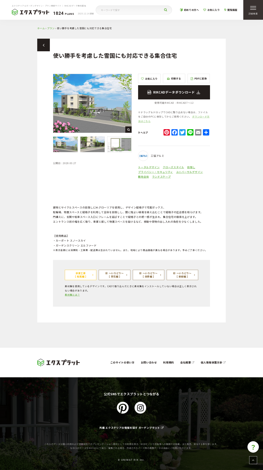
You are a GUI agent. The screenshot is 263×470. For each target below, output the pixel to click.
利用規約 (168, 362)
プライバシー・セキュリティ (155, 172)
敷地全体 (143, 176)
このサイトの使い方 (122, 362)
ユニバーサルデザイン (189, 172)
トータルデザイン (149, 167)
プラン (51, 28)
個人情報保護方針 (213, 362)
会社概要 (187, 362)
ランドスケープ (161, 176)
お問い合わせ (149, 362)
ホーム (41, 28)
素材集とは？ (72, 294)
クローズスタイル (173, 167)
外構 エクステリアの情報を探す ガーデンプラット (131, 428)
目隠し (191, 167)
